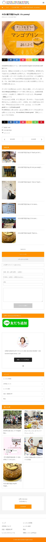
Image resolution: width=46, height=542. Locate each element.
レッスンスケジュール (8, 532)
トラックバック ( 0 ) (23, 259)
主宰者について (7, 383)
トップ (4, 523)
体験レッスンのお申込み (23, 359)
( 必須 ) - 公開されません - (13, 277)
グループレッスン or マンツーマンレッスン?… (33, 432)
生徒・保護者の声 (7, 393)
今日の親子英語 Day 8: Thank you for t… (29, 152)
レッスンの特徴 (7, 378)
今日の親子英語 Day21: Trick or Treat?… (29, 182)
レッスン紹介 (6, 388)
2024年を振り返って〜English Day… (12, 432)
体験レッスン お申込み (29, 532)
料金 (4, 398)
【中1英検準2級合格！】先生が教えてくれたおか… (11, 458)
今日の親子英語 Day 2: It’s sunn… (28, 218)
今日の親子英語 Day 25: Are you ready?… (30, 167)
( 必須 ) (12, 272)
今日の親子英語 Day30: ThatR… (10, 485)
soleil (9, 127)
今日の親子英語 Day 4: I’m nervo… (28, 204)
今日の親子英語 (12, 17)
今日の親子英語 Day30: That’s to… (28, 233)
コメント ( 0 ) (23, 254)
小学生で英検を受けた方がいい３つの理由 (33, 458)
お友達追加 (23, 506)
